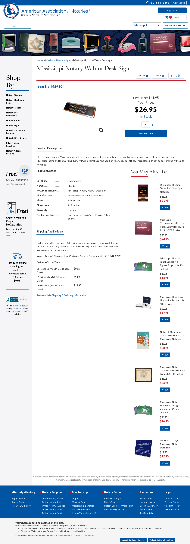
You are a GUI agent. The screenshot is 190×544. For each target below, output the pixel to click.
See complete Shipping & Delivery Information (61, 295)
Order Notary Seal (51, 502)
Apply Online (18, 498)
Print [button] (176, 75)
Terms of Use (63, 535)
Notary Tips (146, 509)
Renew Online (19, 502)
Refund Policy (171, 509)
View (165, 207)
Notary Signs (12, 125)
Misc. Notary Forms (114, 509)
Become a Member (81, 509)
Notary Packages (15, 107)
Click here (17, 308)
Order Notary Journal (53, 509)
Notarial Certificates (16, 138)
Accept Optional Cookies (134, 540)
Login (75, 498)
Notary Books (13, 120)
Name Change (111, 502)
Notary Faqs (146, 498)
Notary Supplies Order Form (118, 505)
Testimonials (146, 513)
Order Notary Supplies (53, 505)
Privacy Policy (171, 502)
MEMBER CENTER (175, 25)
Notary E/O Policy (21, 505)
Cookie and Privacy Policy (83, 535)
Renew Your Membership (84, 513)
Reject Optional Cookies (161, 540)
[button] (172, 10)
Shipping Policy (172, 505)
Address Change (112, 498)
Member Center (80, 502)
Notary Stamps (14, 95)
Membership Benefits (83, 505)
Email (159, 76)
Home (39, 60)
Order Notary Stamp (52, 498)
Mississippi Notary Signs (58, 60)
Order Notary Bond (52, 513)
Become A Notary (149, 505)
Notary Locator (148, 502)
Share (143, 76)
